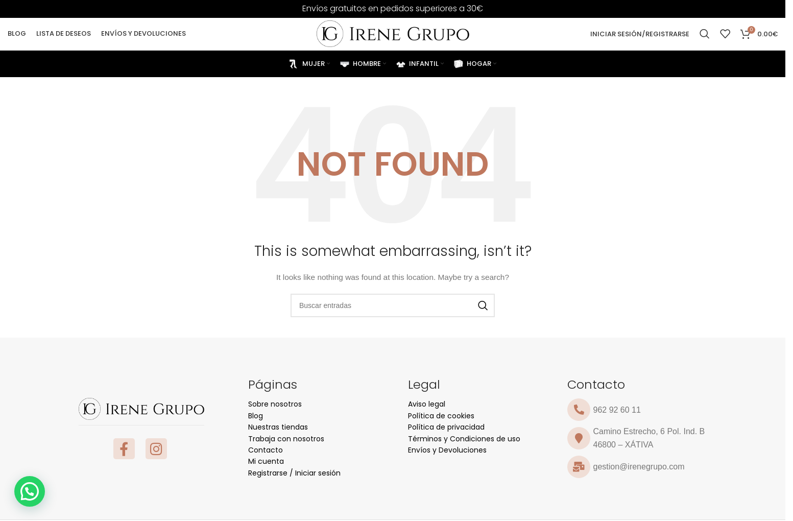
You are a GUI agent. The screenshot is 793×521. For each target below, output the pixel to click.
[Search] (704, 31)
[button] (29, 491)
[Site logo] (393, 31)
